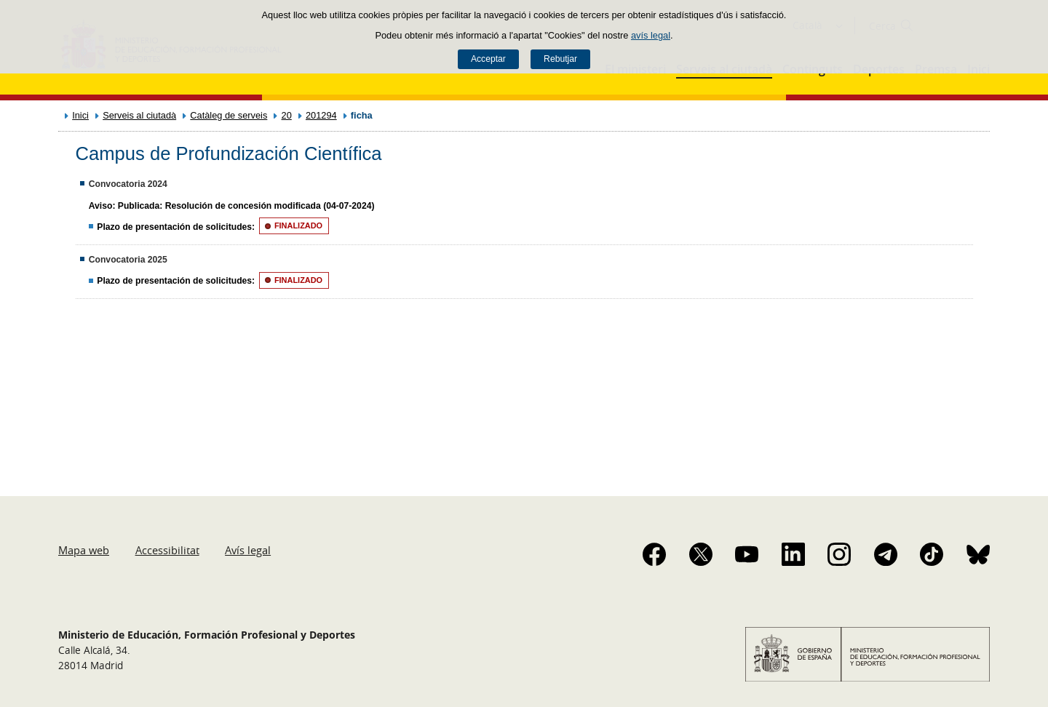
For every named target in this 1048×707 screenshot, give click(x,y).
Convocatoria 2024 (128, 184)
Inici (80, 115)
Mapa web (83, 550)
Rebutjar (560, 59)
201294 (321, 115)
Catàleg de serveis (228, 115)
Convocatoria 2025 (128, 260)
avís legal (650, 35)
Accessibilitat (167, 550)
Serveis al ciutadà (139, 115)
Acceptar (488, 59)
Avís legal (248, 550)
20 (287, 115)
